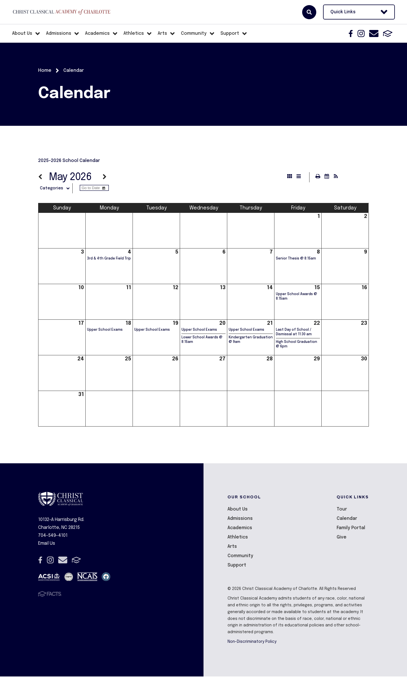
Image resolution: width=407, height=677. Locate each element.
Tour (342, 509)
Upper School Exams (105, 330)
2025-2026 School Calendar (69, 160)
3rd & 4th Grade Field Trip (109, 259)
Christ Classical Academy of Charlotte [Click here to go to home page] (61, 12)
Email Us (46, 544)
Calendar (347, 519)
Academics (240, 528)
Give (342, 537)
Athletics (238, 537)
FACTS (388, 33)
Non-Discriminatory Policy (252, 642)
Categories (58, 189)
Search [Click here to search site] (309, 12)
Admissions (240, 519)
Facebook (350, 33)
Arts (232, 547)
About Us (238, 509)
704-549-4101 (53, 536)
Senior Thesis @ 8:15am (296, 259)
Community (240, 556)
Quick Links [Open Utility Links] (358, 12)
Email (373, 33)
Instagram (361, 33)
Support (237, 565)
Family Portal (351, 528)
